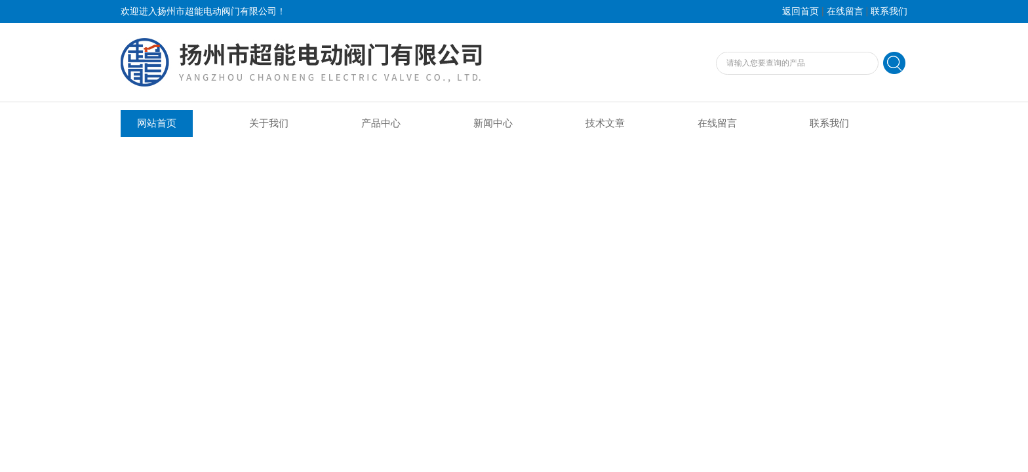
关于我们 (268, 123)
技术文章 (605, 123)
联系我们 (889, 11)
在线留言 (845, 11)
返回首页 (800, 11)
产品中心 (381, 123)
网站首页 (156, 123)
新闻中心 (493, 123)
